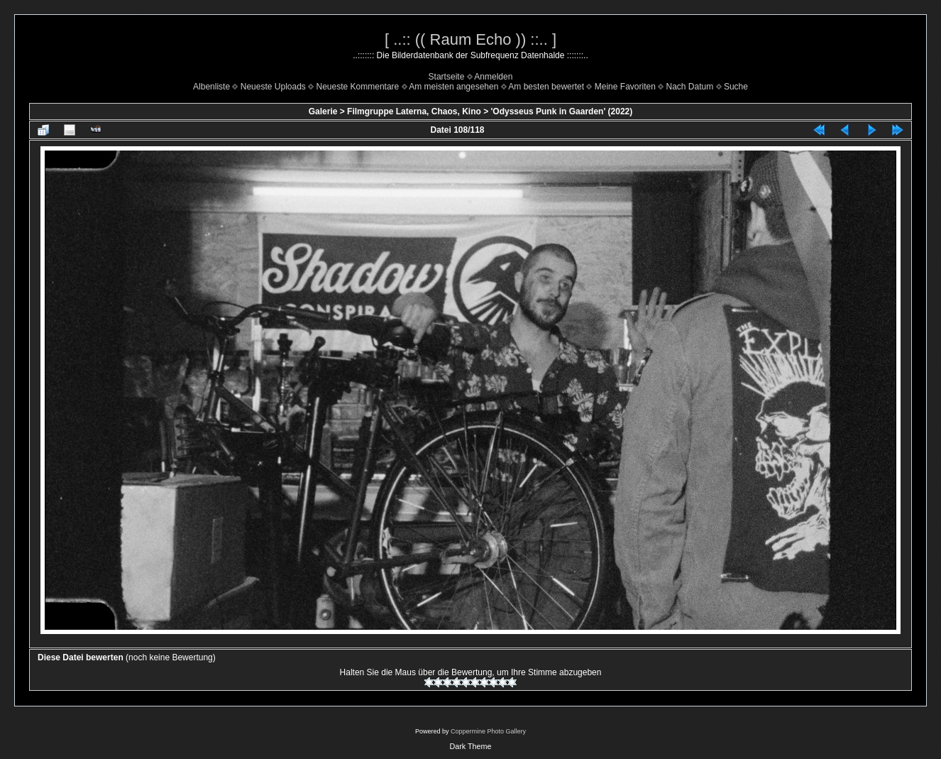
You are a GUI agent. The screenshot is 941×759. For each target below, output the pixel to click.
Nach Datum (690, 87)
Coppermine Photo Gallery (488, 731)
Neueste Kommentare (358, 87)
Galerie (323, 111)
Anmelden (493, 77)
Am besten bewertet (546, 87)
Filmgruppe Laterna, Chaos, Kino (414, 111)
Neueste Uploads (273, 87)
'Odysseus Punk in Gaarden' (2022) (561, 111)
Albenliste (211, 87)
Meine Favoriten (625, 87)
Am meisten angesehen (453, 87)
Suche (736, 87)
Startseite (447, 77)
